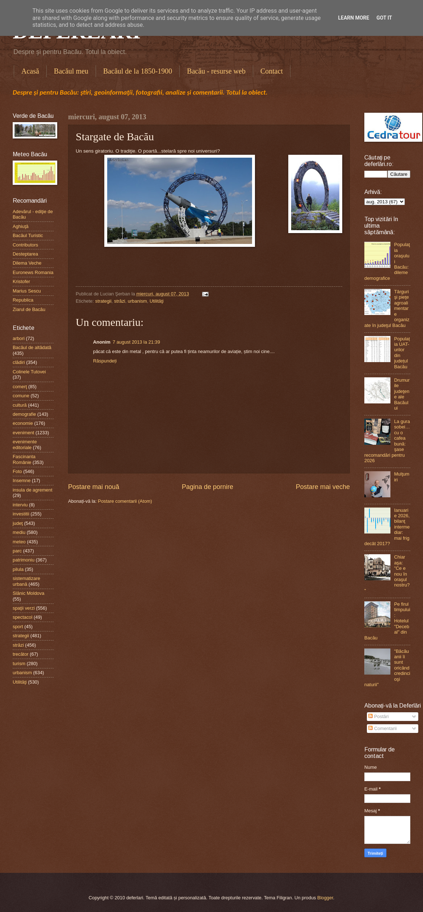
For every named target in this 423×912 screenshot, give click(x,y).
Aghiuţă (21, 226)
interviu (20, 504)
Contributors (25, 245)
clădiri (19, 362)
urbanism (137, 301)
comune (21, 395)
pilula (18, 569)
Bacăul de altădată (32, 347)
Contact (271, 71)
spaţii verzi (24, 608)
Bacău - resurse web (216, 71)
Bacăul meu (71, 71)
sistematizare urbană (26, 581)
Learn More (353, 18)
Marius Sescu (27, 291)
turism (19, 663)
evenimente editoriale (25, 444)
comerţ (20, 386)
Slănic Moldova (28, 593)
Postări (378, 716)
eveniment (23, 432)
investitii (21, 514)
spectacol (22, 617)
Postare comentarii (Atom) (125, 501)
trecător (21, 654)
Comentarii (382, 728)
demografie (24, 414)
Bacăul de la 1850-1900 (137, 71)
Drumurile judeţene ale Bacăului (402, 394)
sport (18, 626)
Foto (17, 471)
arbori (19, 338)
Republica (23, 300)
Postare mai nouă (93, 486)
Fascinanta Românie (24, 459)
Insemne (21, 480)
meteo (19, 541)
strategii (103, 301)
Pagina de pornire (207, 486)
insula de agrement (33, 490)
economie (23, 423)
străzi (119, 301)
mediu (19, 532)
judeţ (18, 523)
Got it (384, 18)
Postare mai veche (323, 486)
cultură (20, 405)
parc (17, 551)
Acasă (30, 71)
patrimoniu (23, 560)
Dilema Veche (27, 263)
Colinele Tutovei (29, 371)
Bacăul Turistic (28, 235)
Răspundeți (105, 361)
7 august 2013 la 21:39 (136, 342)
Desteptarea (25, 254)
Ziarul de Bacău (29, 309)
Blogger (325, 897)
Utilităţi (157, 301)
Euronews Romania (33, 272)
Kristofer (21, 281)
